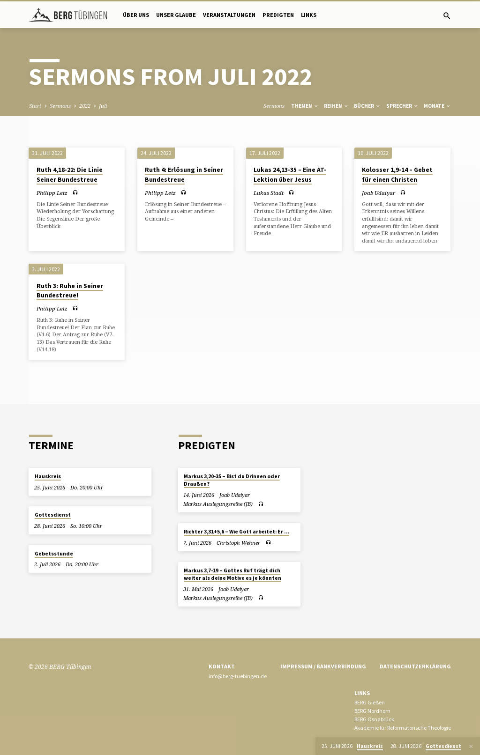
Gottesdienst (53, 514)
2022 (84, 105)
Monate (437, 106)
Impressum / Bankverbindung (323, 666)
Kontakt (222, 666)
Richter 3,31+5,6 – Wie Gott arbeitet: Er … (236, 531)
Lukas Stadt (269, 192)
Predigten (278, 14)
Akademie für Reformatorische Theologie (402, 727)
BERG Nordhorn (372, 710)
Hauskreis (48, 476)
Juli (103, 105)
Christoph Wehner (238, 542)
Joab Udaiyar (378, 192)
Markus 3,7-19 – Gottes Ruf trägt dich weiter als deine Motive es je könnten (232, 574)
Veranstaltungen (229, 14)
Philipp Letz (52, 192)
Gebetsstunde (54, 553)
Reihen (336, 106)
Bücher (367, 106)
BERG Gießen (369, 702)
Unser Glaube (176, 14)
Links (308, 14)
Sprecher (402, 106)
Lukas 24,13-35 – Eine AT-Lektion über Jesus (290, 175)
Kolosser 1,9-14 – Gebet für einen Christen (397, 175)
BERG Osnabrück (374, 719)
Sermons (60, 105)
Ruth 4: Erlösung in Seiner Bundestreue (184, 175)
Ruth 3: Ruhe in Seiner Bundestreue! (70, 291)
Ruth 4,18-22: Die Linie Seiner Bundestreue (70, 175)
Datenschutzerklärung (415, 666)
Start (35, 105)
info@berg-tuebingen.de (238, 676)
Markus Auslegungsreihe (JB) (218, 503)
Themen (305, 106)
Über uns (136, 14)
